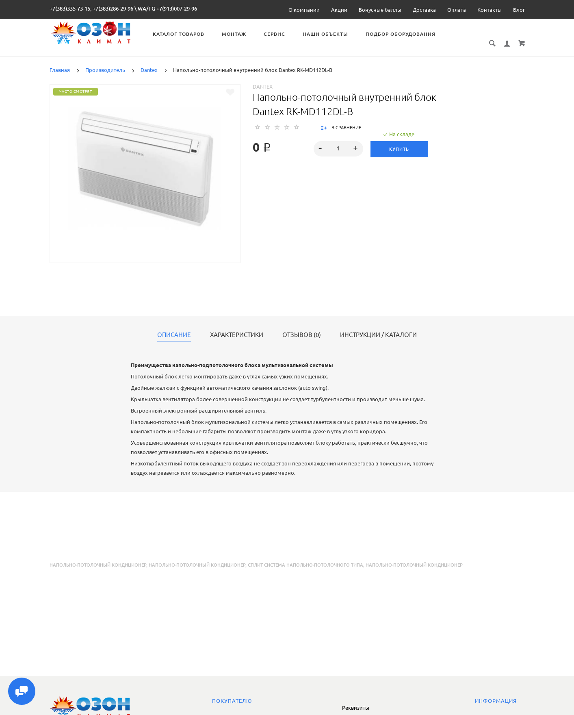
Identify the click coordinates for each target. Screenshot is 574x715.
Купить (399, 140)
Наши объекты (328, 34)
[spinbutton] (338, 140)
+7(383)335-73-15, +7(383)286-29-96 (91, 8)
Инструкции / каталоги (378, 326)
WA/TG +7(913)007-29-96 (167, 8)
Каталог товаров (181, 34)
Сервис (277, 34)
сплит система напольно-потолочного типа (305, 556)
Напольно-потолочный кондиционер (98, 556)
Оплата (456, 10)
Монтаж (236, 34)
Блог (519, 10)
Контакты (489, 10)
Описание (174, 326)
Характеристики (236, 326)
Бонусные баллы (380, 10)
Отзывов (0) (301, 326)
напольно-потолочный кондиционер (197, 556)
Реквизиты (355, 708)
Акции (339, 10)
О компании (304, 10)
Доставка (424, 10)
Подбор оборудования (403, 34)
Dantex (263, 77)
